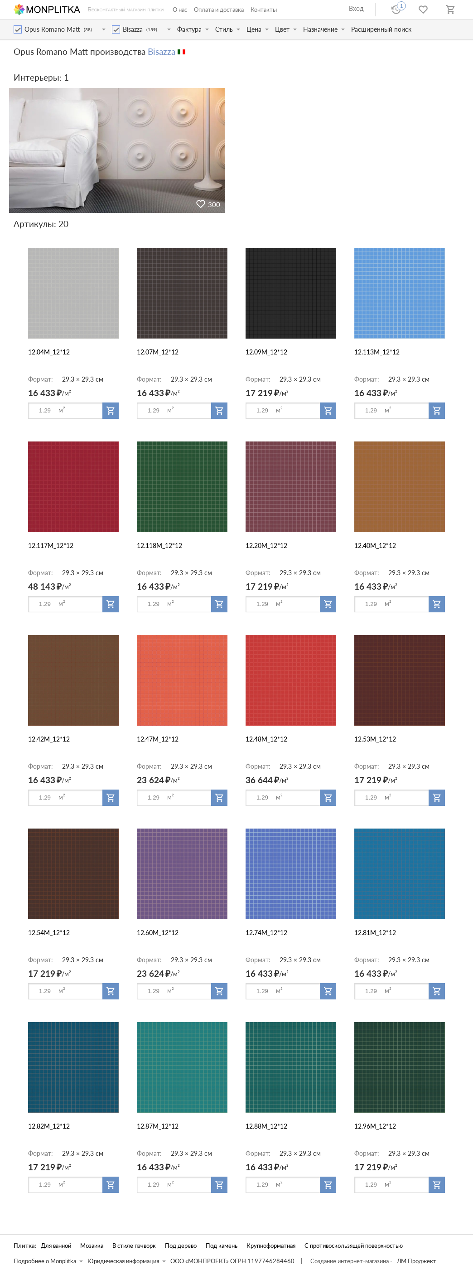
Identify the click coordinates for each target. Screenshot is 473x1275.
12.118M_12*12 (159, 545)
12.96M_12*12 (375, 1126)
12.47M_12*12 (158, 739)
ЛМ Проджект (416, 1261)
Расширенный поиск (381, 29)
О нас (180, 9)
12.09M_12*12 (266, 352)
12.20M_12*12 (266, 545)
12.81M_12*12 (375, 932)
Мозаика (91, 1245)
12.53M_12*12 (375, 739)
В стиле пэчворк (134, 1245)
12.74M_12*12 (266, 932)
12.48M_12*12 (266, 739)
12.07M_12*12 (158, 352)
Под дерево (181, 1245)
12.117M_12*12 (50, 545)
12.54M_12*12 (49, 932)
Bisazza (161, 51)
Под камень (221, 1245)
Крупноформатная (270, 1245)
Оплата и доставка (219, 9)
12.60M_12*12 (158, 932)
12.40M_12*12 (375, 545)
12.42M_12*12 (49, 739)
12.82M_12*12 (49, 1126)
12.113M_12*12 (377, 352)
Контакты (264, 9)
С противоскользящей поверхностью (353, 1245)
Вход (356, 8)
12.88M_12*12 (266, 1126)
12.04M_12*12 (49, 352)
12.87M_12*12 (158, 1126)
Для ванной (56, 1245)
